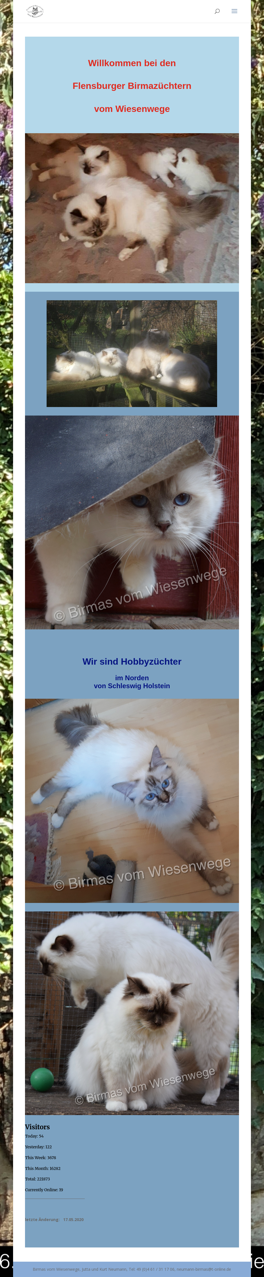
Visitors (37, 1127)
